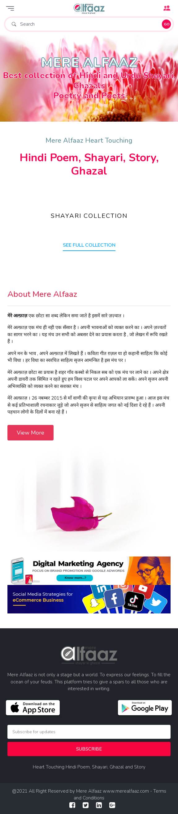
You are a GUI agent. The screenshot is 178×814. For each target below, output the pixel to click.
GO (167, 24)
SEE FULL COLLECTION (89, 245)
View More (30, 432)
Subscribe (89, 749)
